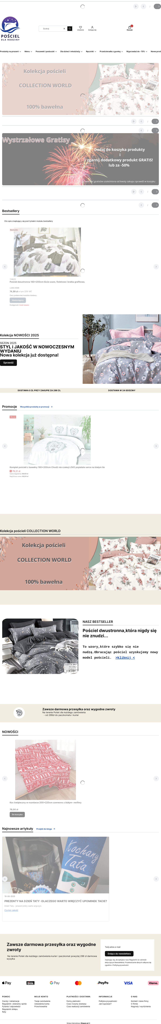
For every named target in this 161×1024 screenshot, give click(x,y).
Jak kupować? (105, 1004)
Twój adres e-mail (112, 947)
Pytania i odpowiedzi (11, 1006)
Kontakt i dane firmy (140, 1001)
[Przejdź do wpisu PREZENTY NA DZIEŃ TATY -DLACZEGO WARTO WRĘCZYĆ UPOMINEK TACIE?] (55, 865)
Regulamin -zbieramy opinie (14, 1004)
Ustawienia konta (41, 1004)
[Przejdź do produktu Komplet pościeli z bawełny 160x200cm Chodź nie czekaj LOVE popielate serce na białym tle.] (57, 440)
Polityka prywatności (108, 1001)
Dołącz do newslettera (119, 953)
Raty (4, 1012)
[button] (69, 28)
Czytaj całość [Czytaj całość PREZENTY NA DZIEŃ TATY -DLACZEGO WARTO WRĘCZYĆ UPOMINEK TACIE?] (11, 910)
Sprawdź (8, 362)
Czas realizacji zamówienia (78, 1006)
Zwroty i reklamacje (10, 1001)
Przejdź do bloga (45, 829)
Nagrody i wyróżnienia (141, 1006)
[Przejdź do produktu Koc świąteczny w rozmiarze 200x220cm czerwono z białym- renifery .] (45, 770)
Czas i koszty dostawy (76, 1004)
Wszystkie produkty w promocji (36, 407)
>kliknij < (125, 658)
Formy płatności (73, 1001)
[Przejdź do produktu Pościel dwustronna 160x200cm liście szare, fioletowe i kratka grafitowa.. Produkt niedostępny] (47, 252)
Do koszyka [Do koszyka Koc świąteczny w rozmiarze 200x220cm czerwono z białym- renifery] (17, 814)
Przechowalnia (40, 1006)
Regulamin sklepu (10, 1009)
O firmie (134, 1004)
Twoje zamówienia (42, 1001)
